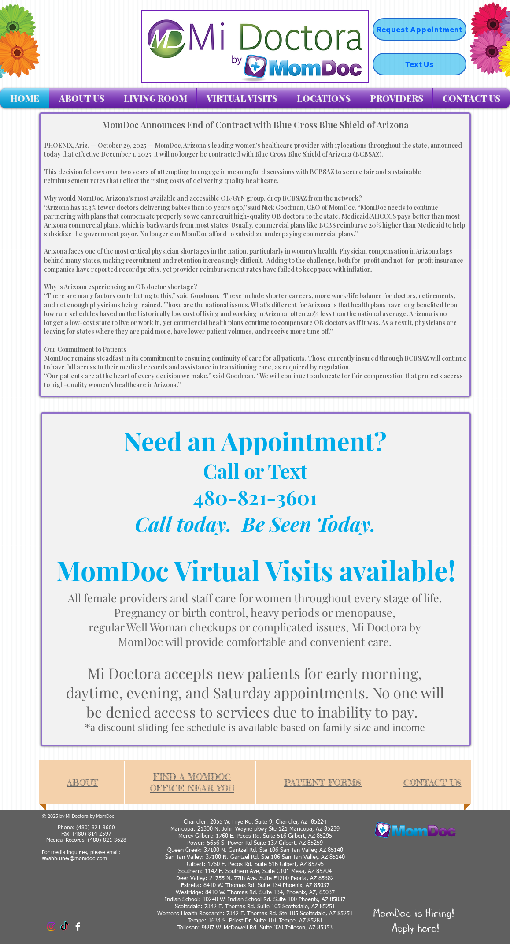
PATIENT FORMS (323, 782)
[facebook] (77, 926)
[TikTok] (64, 926)
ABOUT (82, 782)
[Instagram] (51, 926)
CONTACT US (432, 782)
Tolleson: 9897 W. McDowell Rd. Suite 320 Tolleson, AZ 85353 (255, 928)
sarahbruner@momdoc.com (74, 859)
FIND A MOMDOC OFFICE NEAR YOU (192, 782)
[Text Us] (419, 64)
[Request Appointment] (419, 29)
